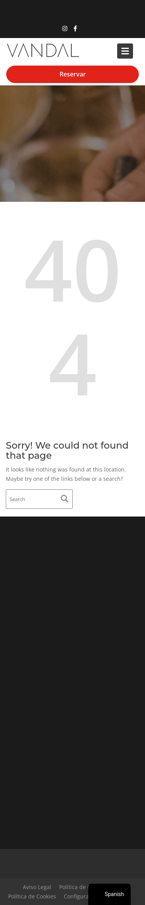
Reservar (73, 74)
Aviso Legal (37, 887)
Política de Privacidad (86, 887)
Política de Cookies (32, 896)
